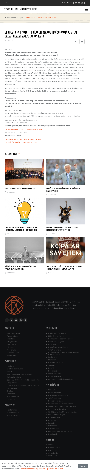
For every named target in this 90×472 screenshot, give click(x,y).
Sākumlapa (10, 17)
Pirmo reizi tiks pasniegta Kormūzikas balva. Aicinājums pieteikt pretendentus (62, 228)
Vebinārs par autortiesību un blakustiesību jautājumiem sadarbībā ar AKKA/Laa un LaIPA (21, 228)
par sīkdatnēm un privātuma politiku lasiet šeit (42, 469)
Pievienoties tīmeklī (32, 139)
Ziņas (21, 17)
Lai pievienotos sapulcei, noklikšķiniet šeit (23, 130)
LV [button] (6, 3)
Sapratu (83, 466)
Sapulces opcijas (29, 142)
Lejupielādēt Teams (13, 139)
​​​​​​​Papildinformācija (12, 142)
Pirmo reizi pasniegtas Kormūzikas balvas (20, 188)
